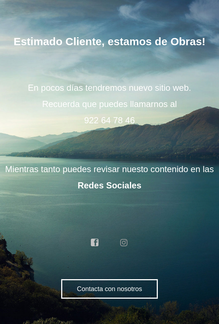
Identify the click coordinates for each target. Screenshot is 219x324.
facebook (95, 243)
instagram (124, 243)
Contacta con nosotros (109, 289)
